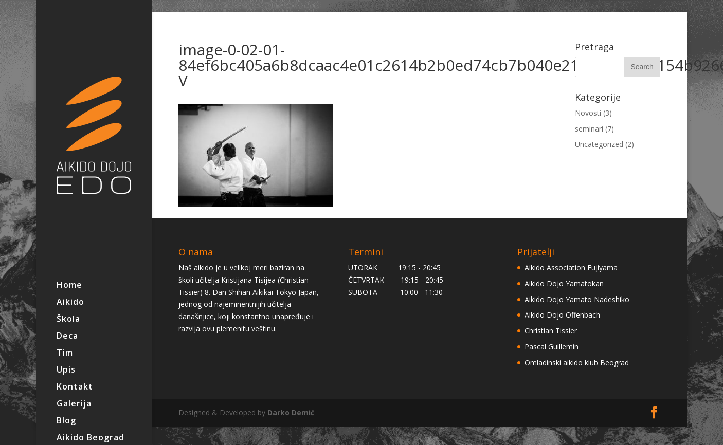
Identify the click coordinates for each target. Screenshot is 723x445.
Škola (68, 319)
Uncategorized (599, 144)
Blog (66, 421)
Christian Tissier (551, 331)
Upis (66, 370)
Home (69, 285)
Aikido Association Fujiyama (571, 267)
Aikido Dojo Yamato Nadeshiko (577, 299)
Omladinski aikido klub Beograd (577, 362)
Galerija (74, 404)
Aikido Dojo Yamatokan (564, 283)
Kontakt (75, 387)
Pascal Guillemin (552, 346)
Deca (67, 336)
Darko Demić (290, 412)
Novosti (588, 113)
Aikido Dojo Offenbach (562, 315)
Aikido (70, 302)
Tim (65, 353)
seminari (589, 129)
